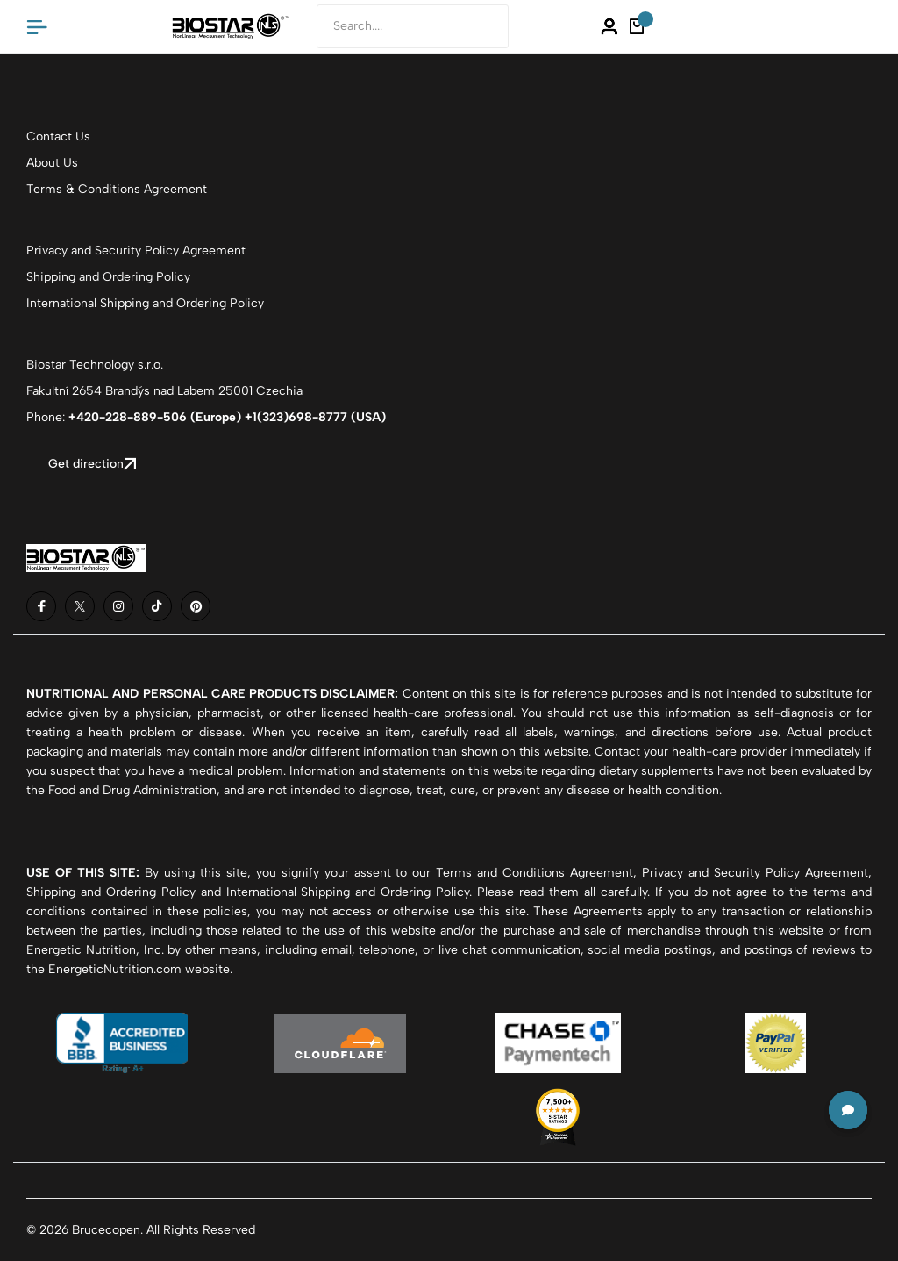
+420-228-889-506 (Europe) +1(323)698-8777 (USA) (227, 417)
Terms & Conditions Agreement (116, 189)
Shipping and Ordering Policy (108, 276)
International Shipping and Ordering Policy (145, 303)
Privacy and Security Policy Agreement (136, 250)
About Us (52, 162)
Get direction (92, 463)
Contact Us (58, 136)
